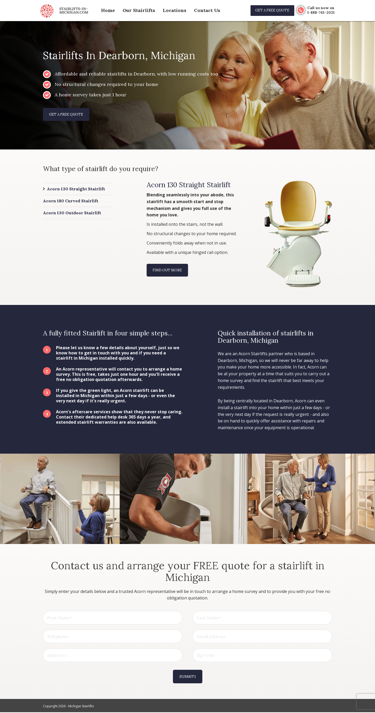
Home (107, 10)
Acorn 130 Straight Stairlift (76, 189)
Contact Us (197, 10)
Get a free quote (270, 10)
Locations (167, 10)
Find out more (168, 271)
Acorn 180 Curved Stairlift (70, 201)
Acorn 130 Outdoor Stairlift (72, 214)
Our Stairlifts (135, 10)
